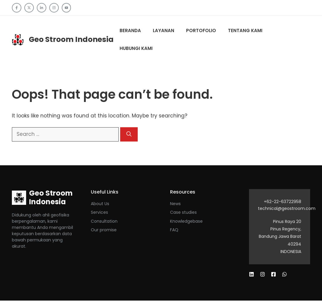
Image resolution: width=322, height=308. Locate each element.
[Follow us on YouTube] (66, 7)
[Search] (129, 134)
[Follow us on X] (29, 7)
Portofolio (201, 30)
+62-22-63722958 (282, 202)
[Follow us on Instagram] (54, 7)
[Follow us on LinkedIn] (41, 7)
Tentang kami (245, 30)
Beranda (130, 30)
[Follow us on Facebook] (16, 7)
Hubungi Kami (136, 48)
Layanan (163, 30)
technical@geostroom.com (286, 208)
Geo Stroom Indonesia (71, 39)
